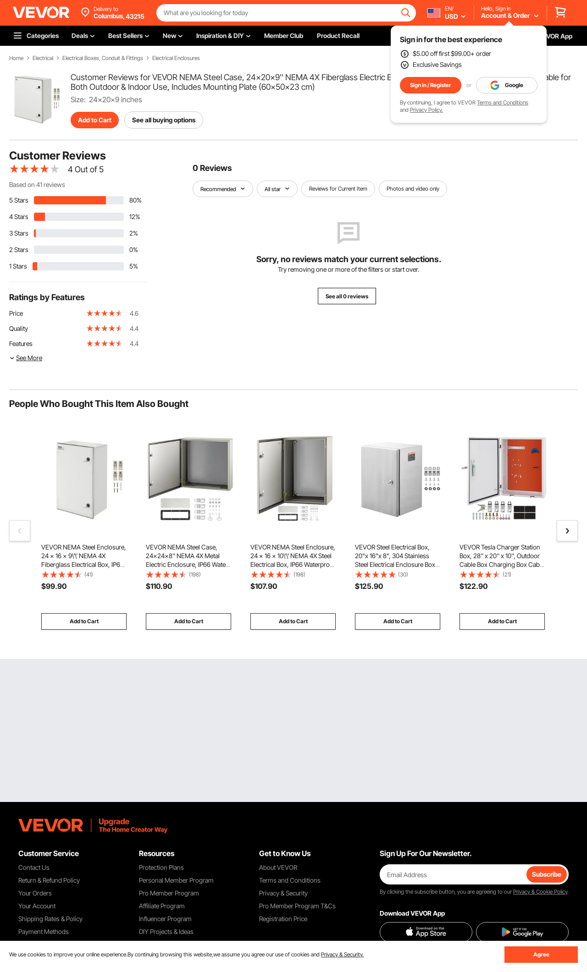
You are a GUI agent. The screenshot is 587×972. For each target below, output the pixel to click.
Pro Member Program (169, 893)
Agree (541, 954)
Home (16, 58)
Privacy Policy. (426, 109)
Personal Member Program (176, 880)
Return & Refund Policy (49, 880)
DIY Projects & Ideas (166, 931)
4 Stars (18, 216)
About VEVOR (278, 867)
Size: (78, 99)
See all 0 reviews (347, 296)
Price (16, 313)
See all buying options (163, 120)
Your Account (36, 906)
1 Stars (18, 266)
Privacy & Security (283, 893)
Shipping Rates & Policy (50, 919)
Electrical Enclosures (176, 58)
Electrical (43, 58)
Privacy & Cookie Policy (540, 891)
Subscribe (546, 874)
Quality (18, 328)
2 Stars (18, 249)
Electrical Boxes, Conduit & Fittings (102, 58)
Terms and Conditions (502, 102)
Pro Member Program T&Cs (297, 906)
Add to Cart (94, 120)
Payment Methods (43, 931)
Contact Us (34, 867)
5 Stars (18, 200)
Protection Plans (161, 867)
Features (21, 343)
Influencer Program (165, 919)
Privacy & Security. (342, 954)
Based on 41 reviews (37, 184)
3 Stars (18, 233)
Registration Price (283, 919)
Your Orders (35, 893)
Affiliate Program (162, 906)
